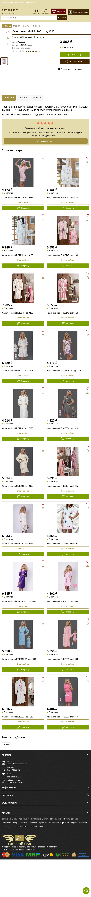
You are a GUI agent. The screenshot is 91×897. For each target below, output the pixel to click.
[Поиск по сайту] (24, 17)
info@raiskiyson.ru (14, 776)
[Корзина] (58, 11)
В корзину (74, 54)
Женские (6, 744)
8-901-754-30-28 (10, 10)
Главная (16, 26)
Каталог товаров (78, 12)
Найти (62, 17)
